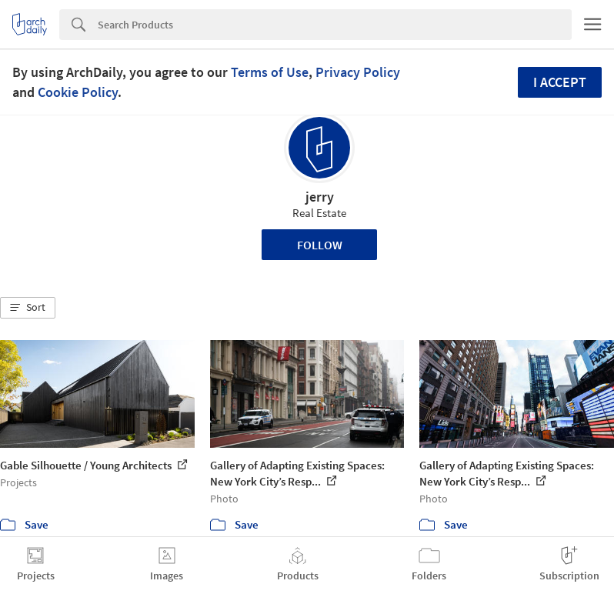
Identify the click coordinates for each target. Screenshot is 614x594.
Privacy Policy (357, 72)
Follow (319, 244)
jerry (319, 196)
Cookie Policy (78, 92)
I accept (559, 82)
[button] (27, 308)
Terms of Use (270, 72)
